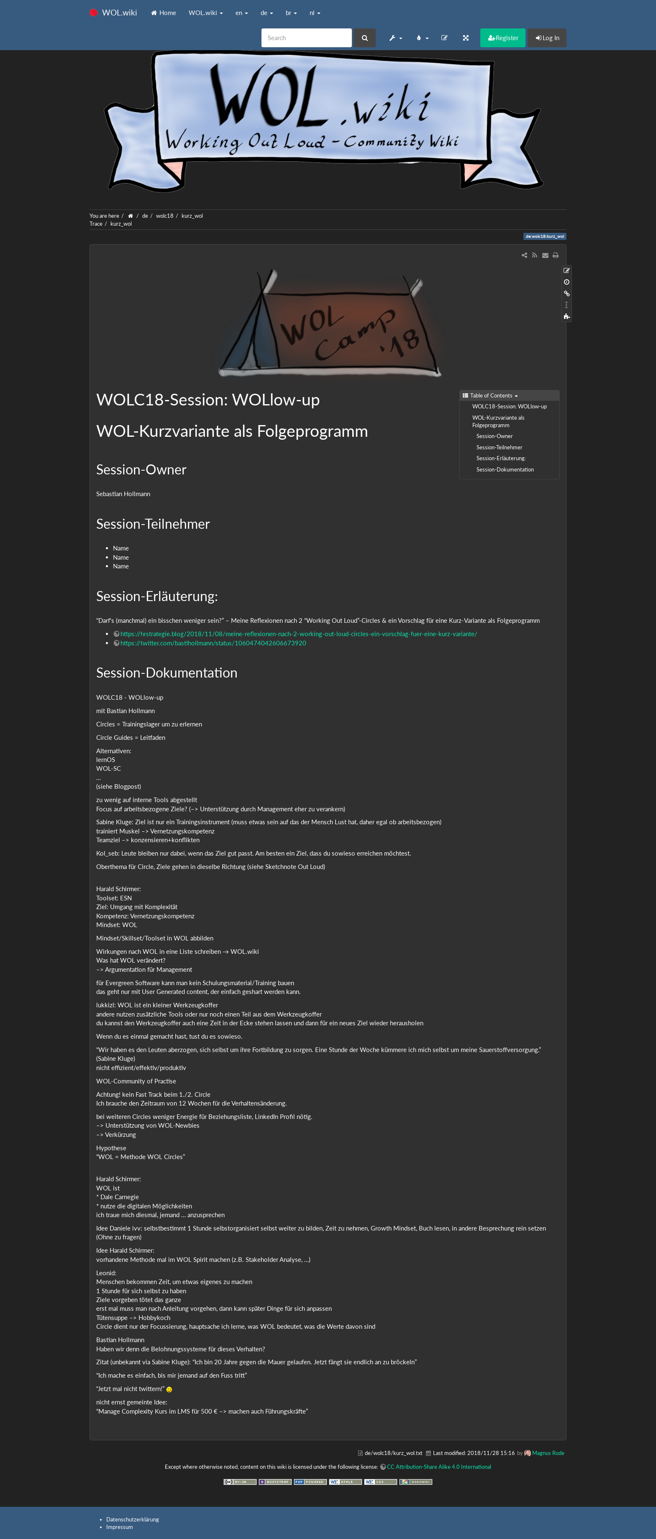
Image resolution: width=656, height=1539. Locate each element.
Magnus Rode (548, 1453)
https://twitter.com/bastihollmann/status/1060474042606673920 (213, 643)
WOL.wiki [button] (206, 12)
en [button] (242, 12)
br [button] (291, 12)
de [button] (267, 12)
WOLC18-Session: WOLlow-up (509, 406)
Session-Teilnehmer (500, 447)
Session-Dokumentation (505, 469)
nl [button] (315, 12)
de (145, 215)
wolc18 (165, 215)
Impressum (119, 1527)
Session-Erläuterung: (501, 458)
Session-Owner (495, 436)
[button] (395, 37)
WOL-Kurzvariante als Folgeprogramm (498, 421)
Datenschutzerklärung (132, 1519)
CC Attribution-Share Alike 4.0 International (439, 1466)
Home (163, 12)
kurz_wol (192, 215)
